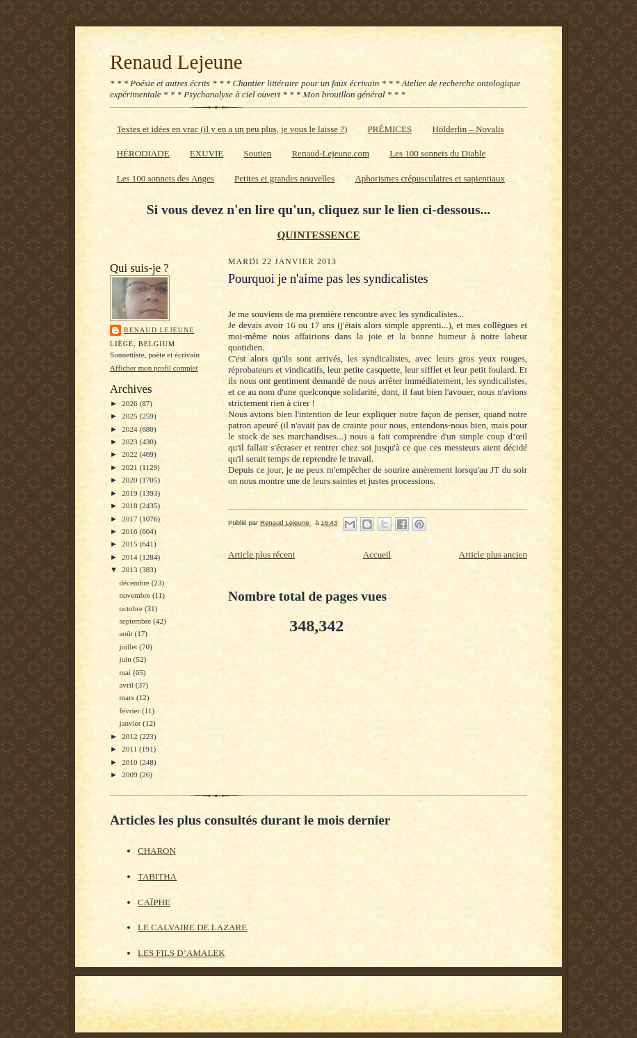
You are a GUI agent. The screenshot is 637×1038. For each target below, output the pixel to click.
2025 (130, 416)
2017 (130, 518)
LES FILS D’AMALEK (181, 953)
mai (126, 672)
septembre (136, 621)
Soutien (257, 153)
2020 (130, 480)
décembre (135, 582)
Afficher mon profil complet (154, 368)
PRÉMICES (390, 129)
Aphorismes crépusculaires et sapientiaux (430, 178)
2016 (130, 531)
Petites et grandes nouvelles (284, 178)
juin (126, 659)
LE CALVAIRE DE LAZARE (192, 927)
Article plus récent (261, 554)
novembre (135, 595)
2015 (130, 544)
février (130, 710)
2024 (130, 429)
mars (127, 697)
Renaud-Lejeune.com (330, 153)
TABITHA (157, 876)
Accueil (377, 554)
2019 (130, 493)
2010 (130, 762)
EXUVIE (206, 153)
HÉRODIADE (143, 153)
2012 (130, 736)
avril (127, 685)
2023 (130, 441)
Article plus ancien (493, 554)
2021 (130, 467)
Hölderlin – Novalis (467, 129)
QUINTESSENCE (318, 235)
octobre (131, 608)
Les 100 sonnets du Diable (437, 153)
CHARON (157, 850)
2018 (130, 505)
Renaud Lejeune (176, 62)
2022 (130, 454)
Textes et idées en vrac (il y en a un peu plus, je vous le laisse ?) (232, 129)
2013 (130, 569)
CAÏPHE (154, 902)
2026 (130, 403)
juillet (129, 646)
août (126, 633)
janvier (131, 723)
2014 (130, 557)
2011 (130, 749)
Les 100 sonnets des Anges (165, 178)
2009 (130, 774)
